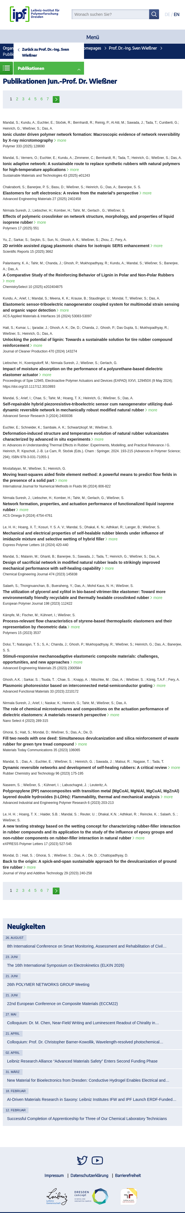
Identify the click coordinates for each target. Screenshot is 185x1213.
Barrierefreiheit (128, 1175)
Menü (92, 37)
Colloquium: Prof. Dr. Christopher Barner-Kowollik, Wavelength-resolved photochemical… (85, 1042)
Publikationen (31, 68)
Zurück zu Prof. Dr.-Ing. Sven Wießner (45, 52)
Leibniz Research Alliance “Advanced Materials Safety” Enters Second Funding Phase (82, 1061)
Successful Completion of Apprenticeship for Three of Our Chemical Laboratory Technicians (87, 1118)
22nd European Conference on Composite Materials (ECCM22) (62, 1003)
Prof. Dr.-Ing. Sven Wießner (133, 48)
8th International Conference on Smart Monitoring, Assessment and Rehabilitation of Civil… (87, 946)
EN (176, 14)
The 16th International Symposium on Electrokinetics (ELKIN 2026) (65, 965)
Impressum (54, 1175)
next (56, 99)
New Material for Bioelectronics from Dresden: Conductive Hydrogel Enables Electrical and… (88, 1080)
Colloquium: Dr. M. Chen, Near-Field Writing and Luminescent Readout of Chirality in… (83, 1023)
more (61, 140)
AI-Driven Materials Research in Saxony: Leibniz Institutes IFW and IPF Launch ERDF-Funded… (92, 1099)
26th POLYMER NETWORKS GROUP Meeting (48, 984)
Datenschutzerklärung (89, 1175)
